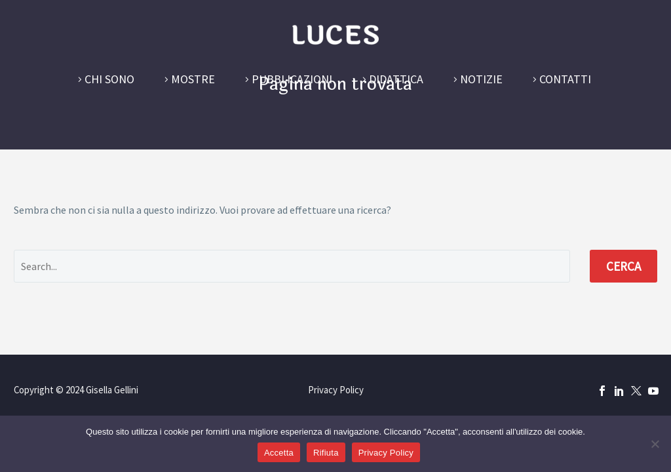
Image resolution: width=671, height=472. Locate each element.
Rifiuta (326, 453)
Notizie (481, 79)
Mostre (193, 79)
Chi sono (109, 79)
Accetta (279, 453)
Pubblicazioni (292, 79)
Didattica (396, 79)
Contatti (565, 79)
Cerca (623, 266)
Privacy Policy (336, 390)
